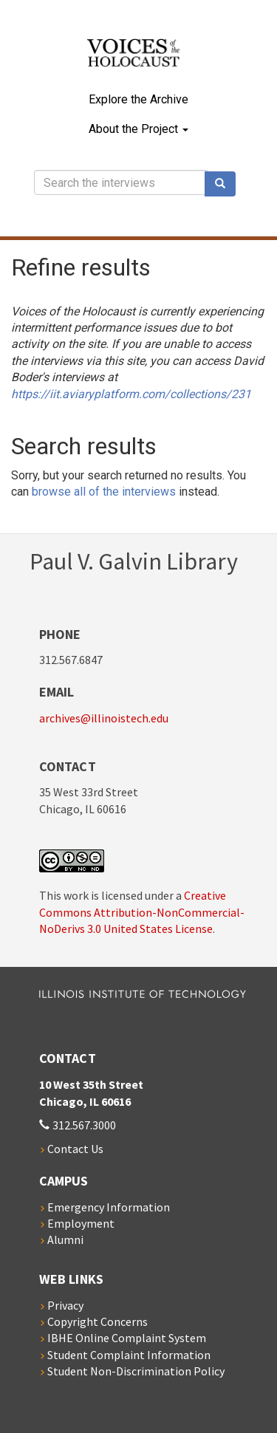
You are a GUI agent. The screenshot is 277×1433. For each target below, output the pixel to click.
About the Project (138, 129)
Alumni (65, 1239)
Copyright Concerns (97, 1321)
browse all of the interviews (104, 492)
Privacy (65, 1305)
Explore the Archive (138, 99)
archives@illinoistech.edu (103, 718)
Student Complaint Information (129, 1354)
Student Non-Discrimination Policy (136, 1371)
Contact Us (75, 1148)
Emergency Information (108, 1207)
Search (225, 184)
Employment (80, 1223)
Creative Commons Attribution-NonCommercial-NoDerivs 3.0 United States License (141, 912)
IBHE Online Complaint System (126, 1337)
